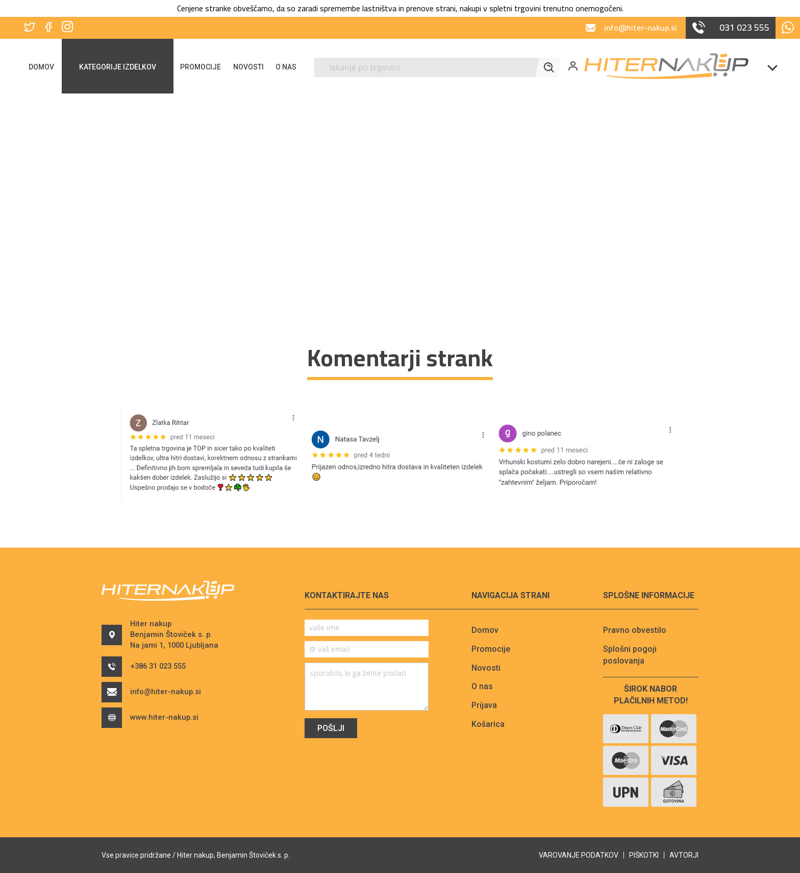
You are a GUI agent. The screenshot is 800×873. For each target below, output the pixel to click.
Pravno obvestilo (634, 630)
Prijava (484, 705)
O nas (482, 686)
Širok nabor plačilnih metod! (651, 694)
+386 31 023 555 (153, 678)
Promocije (490, 649)
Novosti (486, 668)
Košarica (488, 724)
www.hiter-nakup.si (160, 729)
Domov (484, 630)
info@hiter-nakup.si (161, 703)
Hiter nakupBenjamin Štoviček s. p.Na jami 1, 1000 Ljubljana (173, 640)
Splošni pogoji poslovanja (630, 655)
